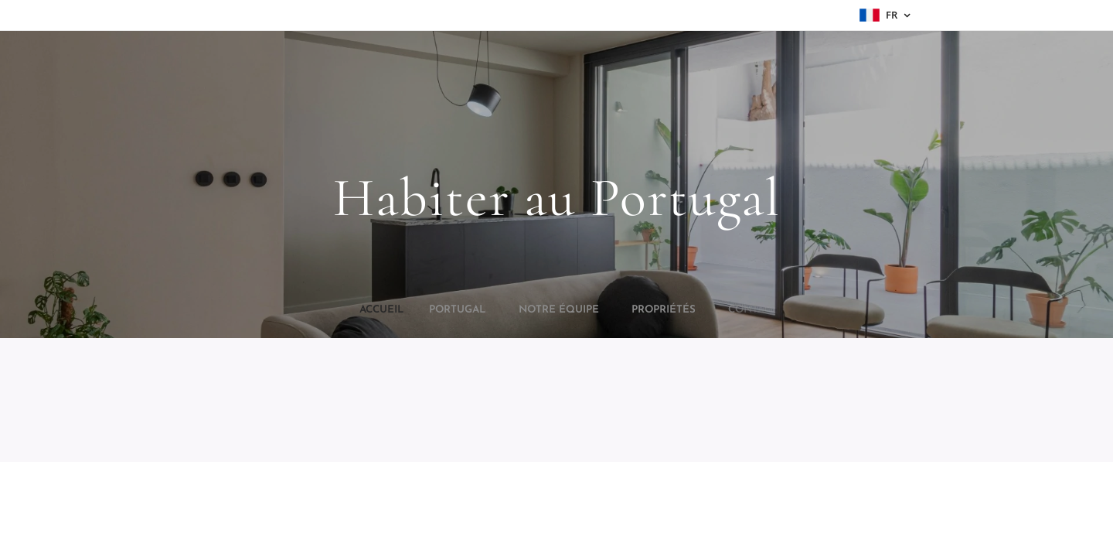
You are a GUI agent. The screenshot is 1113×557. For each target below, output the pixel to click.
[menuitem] (513, 310)
